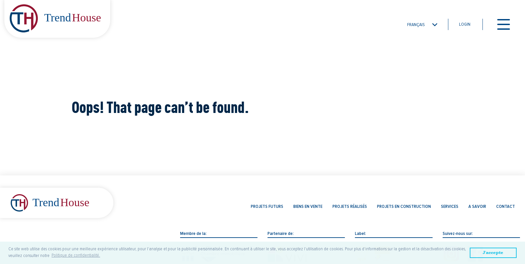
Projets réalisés (349, 206)
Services (449, 206)
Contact (505, 206)
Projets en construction (404, 206)
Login (464, 24)
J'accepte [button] (493, 252)
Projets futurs (267, 206)
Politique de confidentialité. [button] (76, 255)
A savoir (477, 206)
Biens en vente (307, 206)
